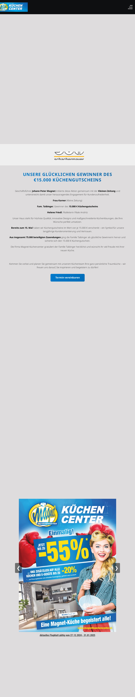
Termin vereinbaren (67, 277)
